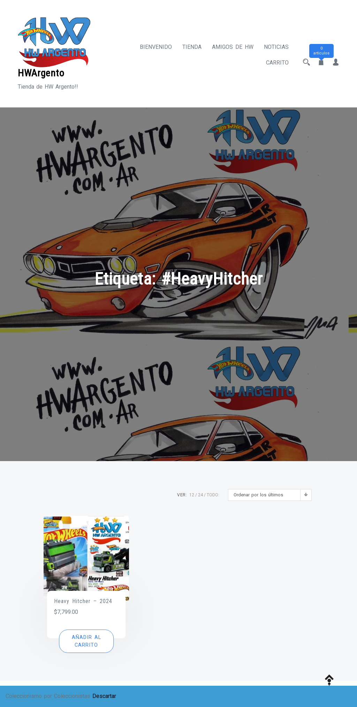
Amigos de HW (232, 47)
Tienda (192, 47)
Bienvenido (156, 47)
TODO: (213, 494)
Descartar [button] (104, 696)
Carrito (277, 62)
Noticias (276, 47)
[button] (86, 641)
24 (200, 494)
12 (191, 494)
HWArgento (41, 73)
